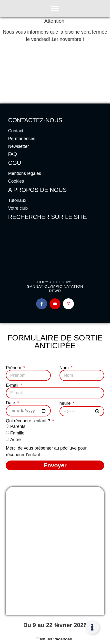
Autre (15, 439)
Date (11, 403)
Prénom (14, 368)
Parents (17, 426)
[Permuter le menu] (55, 8)
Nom (65, 368)
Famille (17, 433)
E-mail (13, 385)
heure (66, 403)
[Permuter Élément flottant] (92, 627)
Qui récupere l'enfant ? (28, 421)
